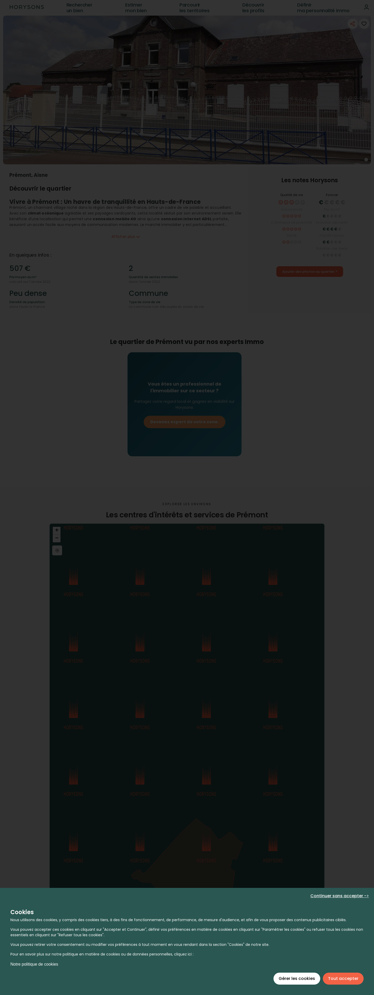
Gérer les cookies (297, 978)
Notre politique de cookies (34, 964)
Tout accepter (343, 978)
